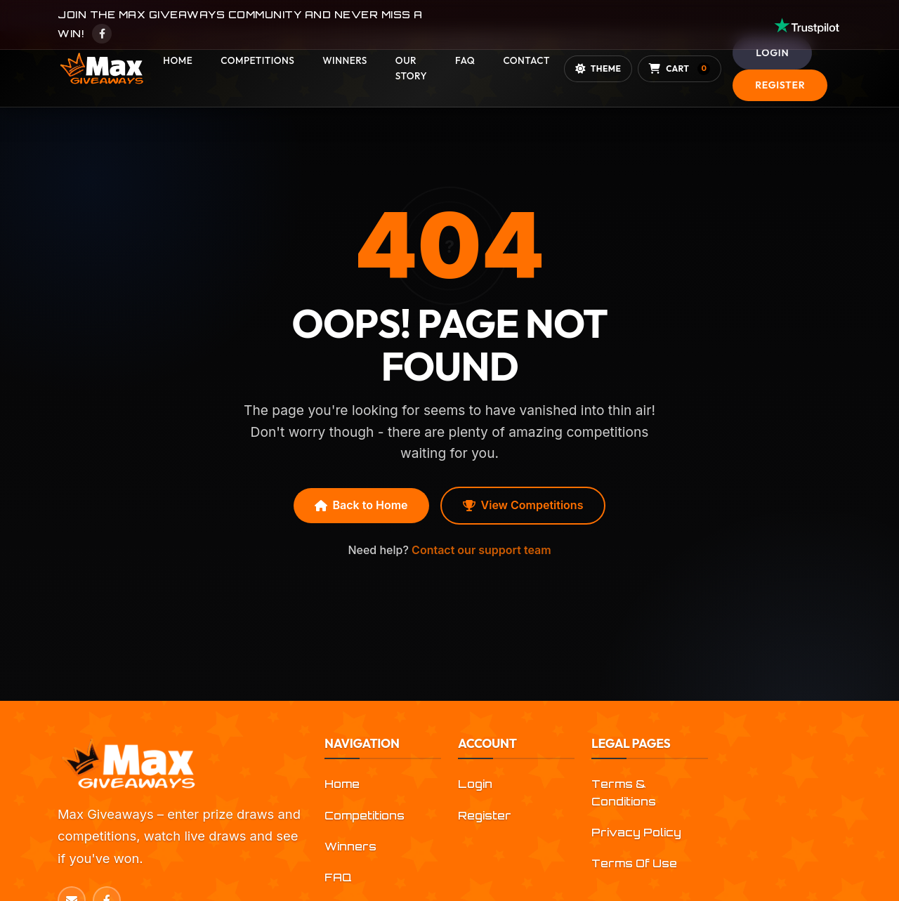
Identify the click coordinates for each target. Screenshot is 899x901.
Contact (526, 60)
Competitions (257, 60)
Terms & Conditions (623, 792)
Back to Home (361, 505)
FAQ (465, 60)
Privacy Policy (636, 832)
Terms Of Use (634, 863)
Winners (344, 60)
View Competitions (523, 505)
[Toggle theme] (598, 68)
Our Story (411, 68)
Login (772, 52)
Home (177, 60)
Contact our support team (481, 550)
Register (780, 85)
